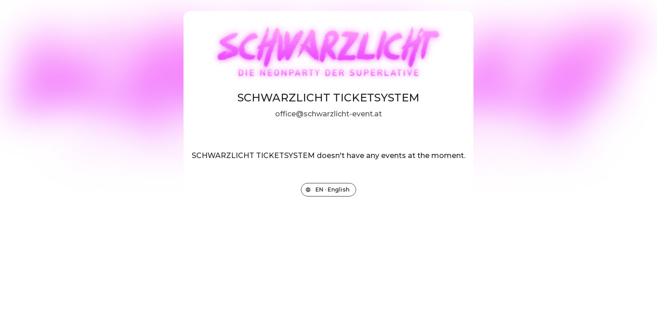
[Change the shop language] (328, 190)
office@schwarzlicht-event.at (328, 114)
